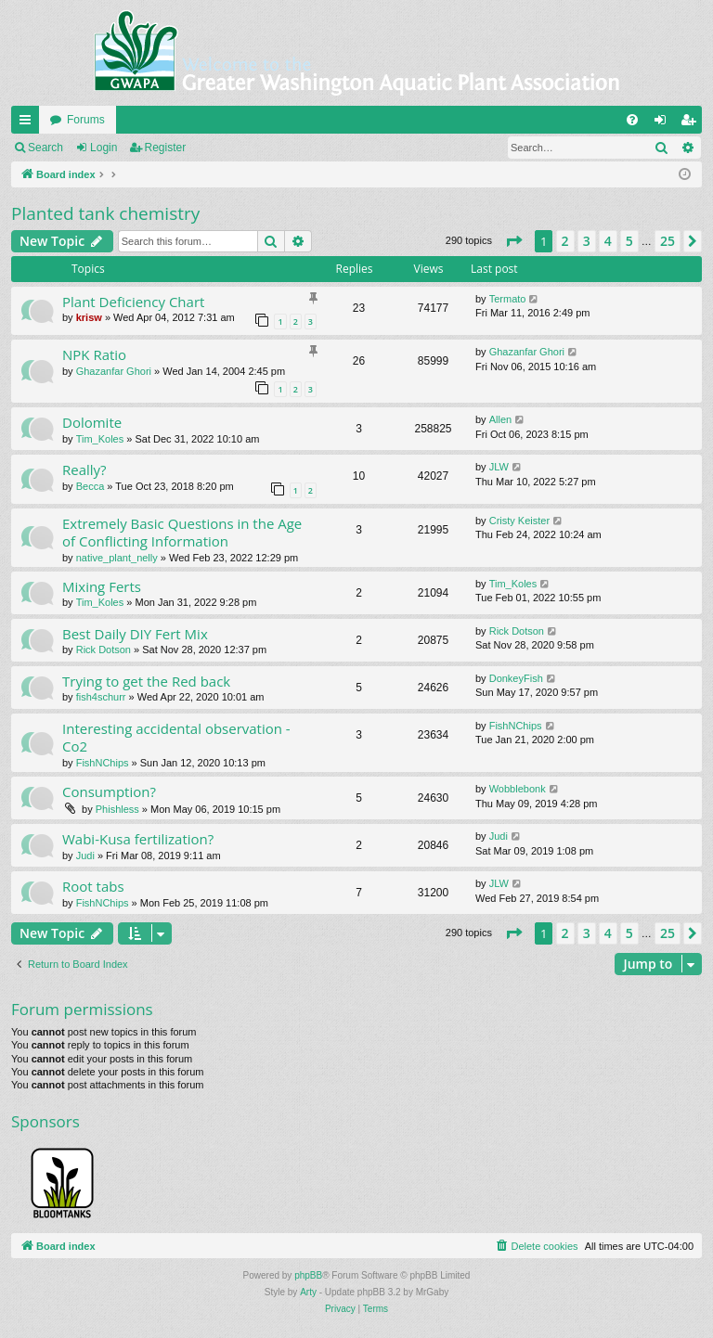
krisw (89, 317)
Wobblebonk (517, 788)
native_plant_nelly (117, 557)
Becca (90, 486)
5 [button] (629, 241)
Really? (84, 469)
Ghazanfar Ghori (113, 371)
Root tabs (93, 886)
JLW (499, 466)
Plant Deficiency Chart (133, 301)
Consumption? (109, 791)
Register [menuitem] (692, 123)
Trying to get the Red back (146, 681)
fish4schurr (101, 696)
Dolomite (92, 422)
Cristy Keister (519, 520)
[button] (513, 241)
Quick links (29, 123)
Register (166, 147)
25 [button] (667, 241)
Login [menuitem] (664, 123)
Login (103, 147)
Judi (85, 855)
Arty (308, 1292)
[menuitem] (632, 120)
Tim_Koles (100, 438)
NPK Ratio (94, 354)
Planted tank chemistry (105, 213)
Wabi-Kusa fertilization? (138, 839)
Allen (500, 419)
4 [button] (608, 241)
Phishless (117, 809)
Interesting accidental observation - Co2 (176, 737)
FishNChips (102, 762)
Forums (86, 119)
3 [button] (586, 241)
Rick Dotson (103, 649)
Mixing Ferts (101, 586)
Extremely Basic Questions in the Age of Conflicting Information (182, 532)
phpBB (308, 1275)
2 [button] (565, 241)
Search (45, 147)
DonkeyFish (516, 678)
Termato (507, 298)
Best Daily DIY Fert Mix (135, 633)
